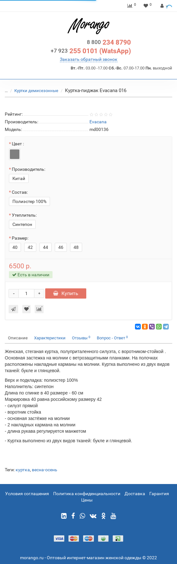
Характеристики (50, 338)
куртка (23, 469)
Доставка (134, 493)
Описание (18, 338)
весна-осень (44, 469)
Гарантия (159, 493)
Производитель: (28, 169)
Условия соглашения (27, 493)
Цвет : (18, 143)
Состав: (20, 192)
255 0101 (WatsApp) (91, 51)
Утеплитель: (24, 215)
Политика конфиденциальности (86, 493)
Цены (87, 500)
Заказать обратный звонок (88, 59)
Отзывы (81, 338)
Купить (65, 293)
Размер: (20, 238)
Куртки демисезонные (36, 90)
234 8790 (109, 42)
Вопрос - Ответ (112, 338)
